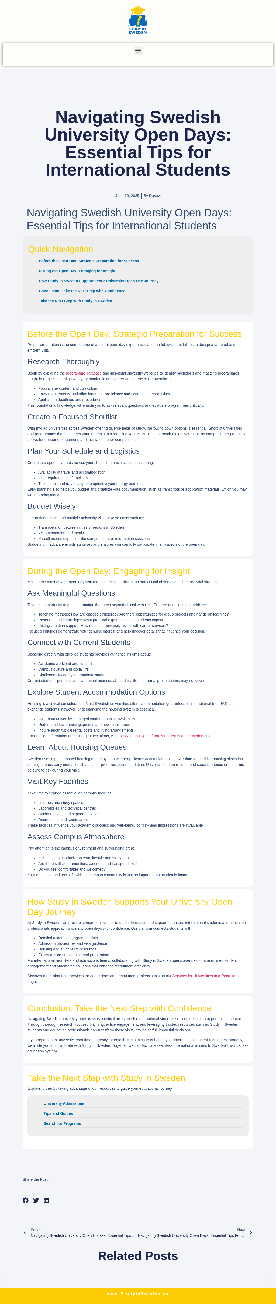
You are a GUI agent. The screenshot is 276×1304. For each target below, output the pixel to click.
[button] (138, 50)
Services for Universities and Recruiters (205, 976)
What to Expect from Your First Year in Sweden (164, 736)
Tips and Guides (58, 1113)
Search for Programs (62, 1123)
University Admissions (64, 1103)
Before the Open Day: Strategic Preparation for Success (89, 261)
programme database (84, 373)
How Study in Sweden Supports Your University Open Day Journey (98, 281)
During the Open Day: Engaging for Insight (77, 271)
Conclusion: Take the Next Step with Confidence (82, 291)
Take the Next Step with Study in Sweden (75, 301)
